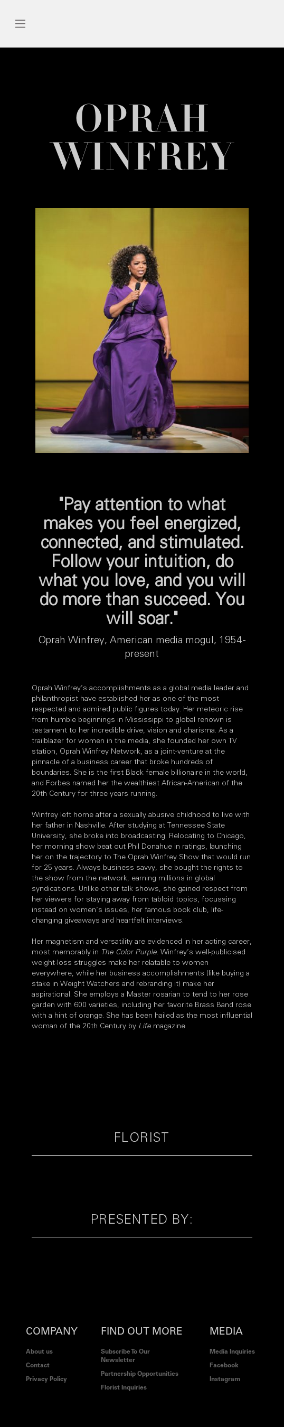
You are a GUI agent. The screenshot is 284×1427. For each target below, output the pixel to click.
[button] (21, 24)
